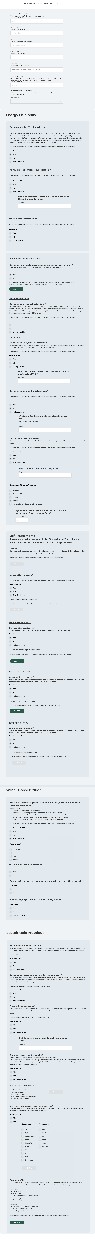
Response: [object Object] (19, 65)
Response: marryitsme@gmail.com (21, 41)
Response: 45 (20, 516)
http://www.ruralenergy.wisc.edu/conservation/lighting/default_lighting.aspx (37, 557)
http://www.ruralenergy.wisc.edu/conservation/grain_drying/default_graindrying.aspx (41, 654)
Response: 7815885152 (18, 53)
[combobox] (36, 69)
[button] (17, 564)
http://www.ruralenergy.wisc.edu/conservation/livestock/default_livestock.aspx (41, 756)
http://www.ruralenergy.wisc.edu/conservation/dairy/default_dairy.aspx (35, 705)
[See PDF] (16, 289)
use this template (40, 282)
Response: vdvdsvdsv (17, 81)
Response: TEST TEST (17, 17)
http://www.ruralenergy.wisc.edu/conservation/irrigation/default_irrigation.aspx (38, 604)
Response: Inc (14, 97)
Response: (21, 202)
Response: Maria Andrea (18, 29)
